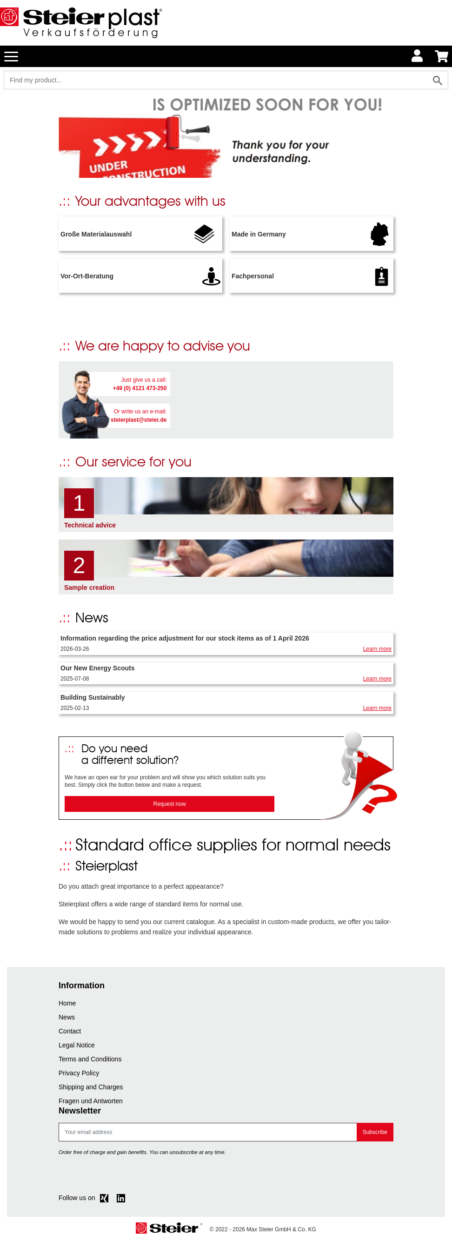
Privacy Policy (79, 1073)
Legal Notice (77, 1045)
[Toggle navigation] (11, 55)
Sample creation (89, 587)
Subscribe (375, 1132)
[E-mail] (208, 1132)
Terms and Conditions (90, 1059)
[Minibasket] (441, 56)
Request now (169, 804)
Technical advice (90, 525)
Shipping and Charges (91, 1087)
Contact (70, 1031)
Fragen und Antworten (91, 1101)
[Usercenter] (418, 56)
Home (67, 1003)
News (67, 1017)
